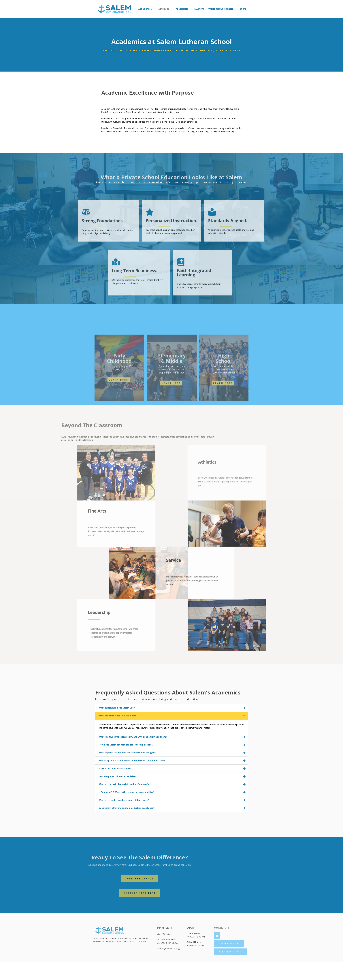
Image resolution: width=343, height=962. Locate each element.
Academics (165, 9)
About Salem (146, 9)
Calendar (199, 9)
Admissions (183, 9)
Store (243, 9)
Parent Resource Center (222, 9)
